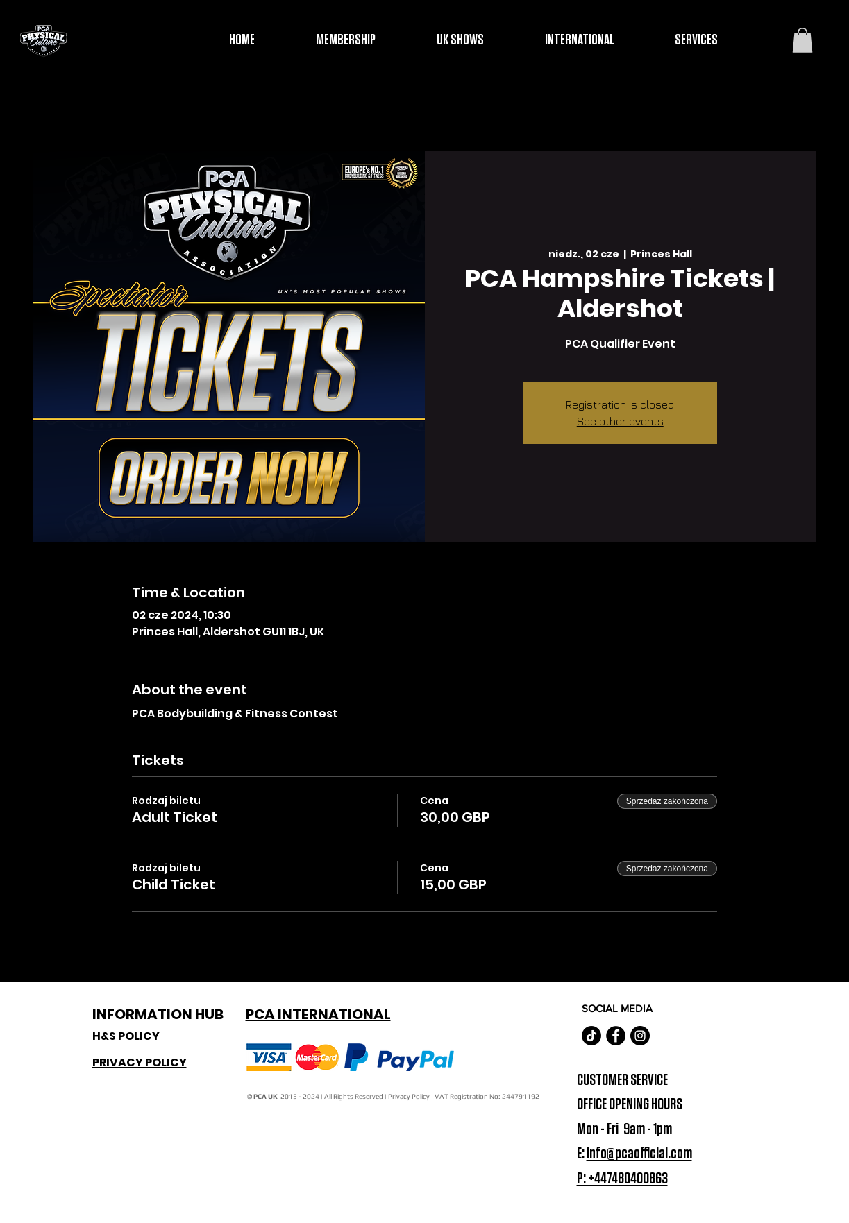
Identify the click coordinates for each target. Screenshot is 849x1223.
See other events (620, 421)
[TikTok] (591, 1035)
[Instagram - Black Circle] (640, 1035)
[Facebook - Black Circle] (615, 1035)
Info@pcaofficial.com (639, 1153)
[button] (802, 40)
